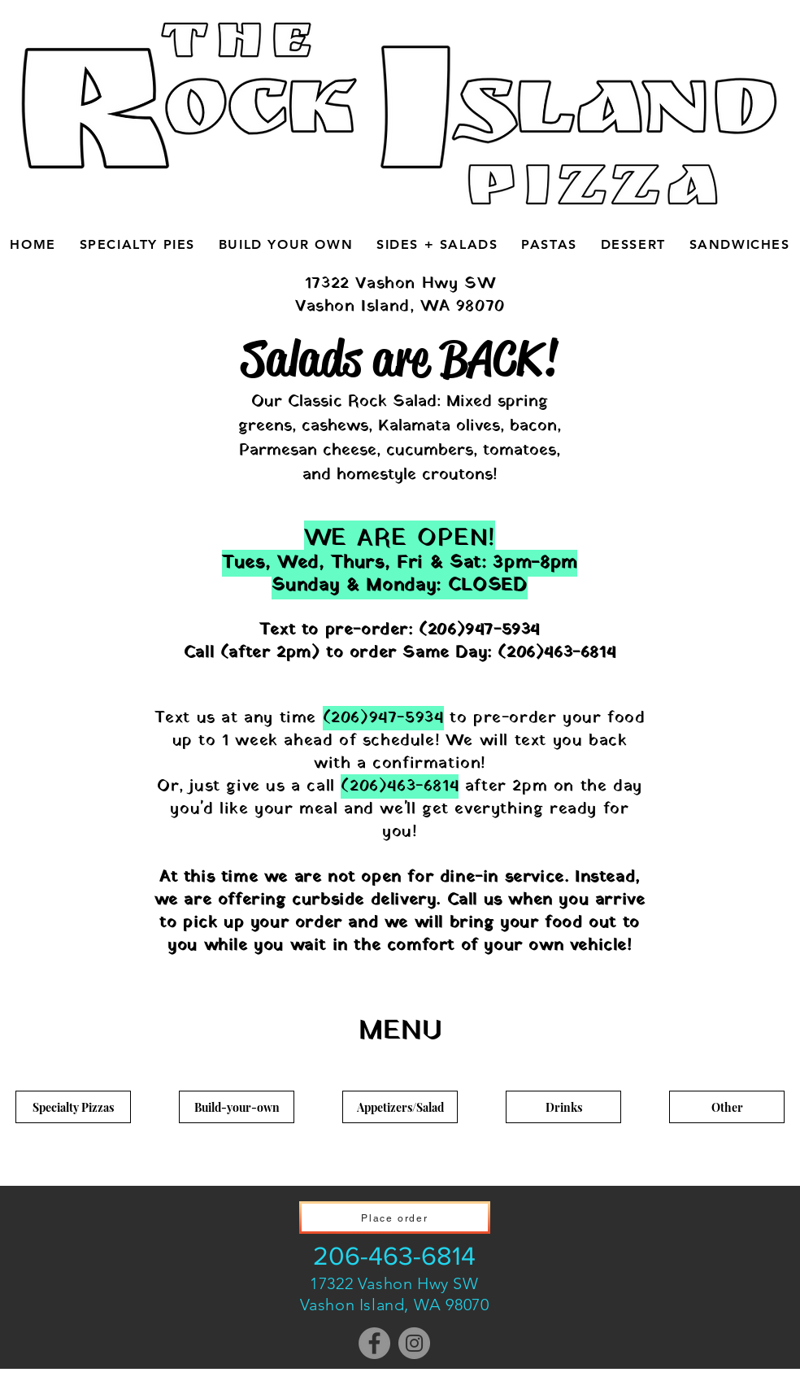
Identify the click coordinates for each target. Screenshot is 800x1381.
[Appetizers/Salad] (400, 1107)
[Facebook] (374, 1343)
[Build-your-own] (236, 1107)
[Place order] (394, 1217)
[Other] (727, 1107)
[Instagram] (414, 1343)
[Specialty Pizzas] (73, 1107)
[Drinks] (563, 1107)
